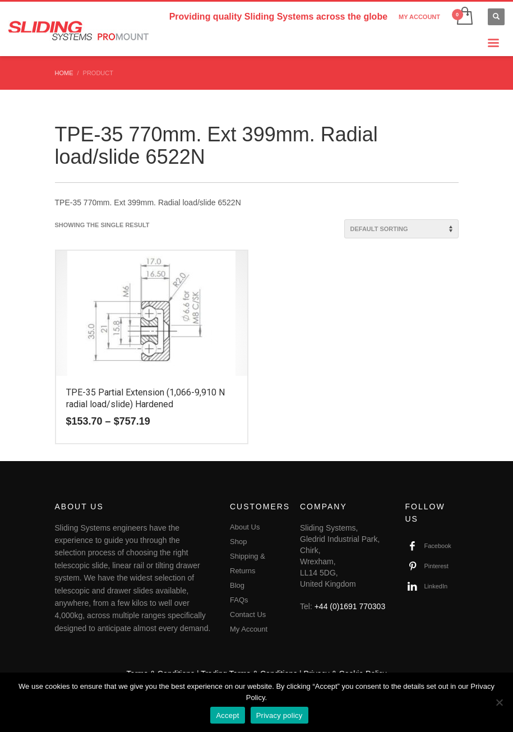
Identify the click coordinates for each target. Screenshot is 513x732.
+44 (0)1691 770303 (350, 606)
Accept (227, 715)
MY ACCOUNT (419, 16)
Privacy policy (279, 715)
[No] (499, 702)
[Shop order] (401, 228)
